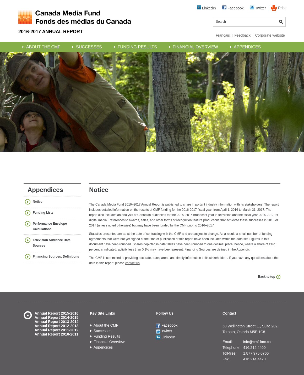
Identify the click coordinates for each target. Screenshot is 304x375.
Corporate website (270, 35)
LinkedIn (206, 7)
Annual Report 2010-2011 (56, 334)
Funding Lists (43, 212)
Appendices (247, 47)
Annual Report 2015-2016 (56, 313)
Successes (89, 47)
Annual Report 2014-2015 (56, 317)
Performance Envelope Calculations (50, 226)
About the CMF (43, 47)
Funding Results (137, 47)
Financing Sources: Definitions (56, 256)
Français (223, 35)
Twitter (258, 7)
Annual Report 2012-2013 (56, 326)
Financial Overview (195, 47)
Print (282, 8)
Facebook (232, 7)
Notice (37, 201)
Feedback (242, 35)
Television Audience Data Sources (51, 242)
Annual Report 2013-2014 (56, 322)
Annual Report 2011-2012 (56, 330)
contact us (132, 263)
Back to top (266, 277)
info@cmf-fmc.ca (257, 342)
